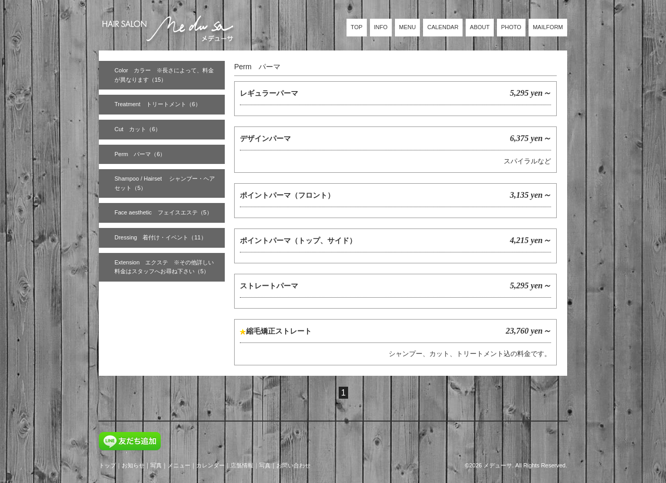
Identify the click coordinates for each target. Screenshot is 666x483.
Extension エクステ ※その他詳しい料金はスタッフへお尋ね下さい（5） (164, 267)
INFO (381, 27)
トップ (107, 465)
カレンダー (210, 465)
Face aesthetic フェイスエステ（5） (163, 212)
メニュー (179, 465)
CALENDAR (442, 27)
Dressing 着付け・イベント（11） (160, 237)
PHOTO (511, 27)
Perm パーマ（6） (139, 154)
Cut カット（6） (137, 129)
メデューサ (497, 465)
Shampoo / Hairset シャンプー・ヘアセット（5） (164, 183)
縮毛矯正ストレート (279, 331)
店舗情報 (241, 465)
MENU (407, 27)
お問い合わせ (293, 465)
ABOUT (480, 27)
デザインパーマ (265, 138)
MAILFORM (548, 27)
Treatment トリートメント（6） (157, 104)
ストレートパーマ (269, 286)
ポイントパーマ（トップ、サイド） (298, 240)
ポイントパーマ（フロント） (287, 195)
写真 (156, 465)
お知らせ (133, 465)
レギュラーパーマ (269, 93)
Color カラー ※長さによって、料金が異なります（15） (164, 75)
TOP (356, 27)
